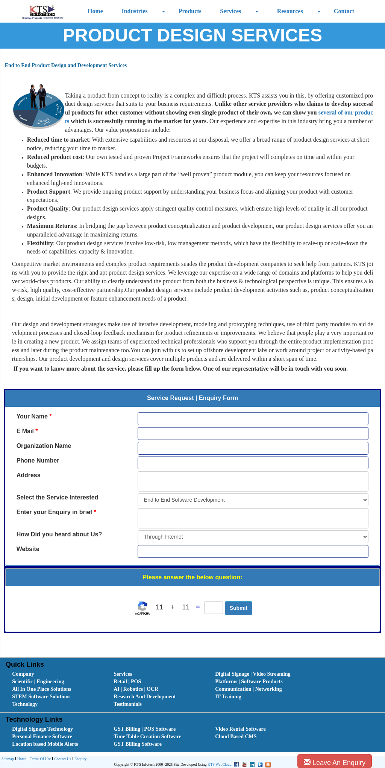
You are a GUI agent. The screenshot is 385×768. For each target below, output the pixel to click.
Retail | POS (127, 681)
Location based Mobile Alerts (45, 744)
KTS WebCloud (220, 764)
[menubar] (194, 689)
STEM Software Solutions (41, 696)
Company (23, 674)
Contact (344, 11)
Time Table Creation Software (147, 736)
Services (230, 11)
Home (95, 11)
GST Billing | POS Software (145, 729)
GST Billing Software (138, 744)
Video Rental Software (240, 729)
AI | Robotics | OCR (136, 689)
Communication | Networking (248, 689)
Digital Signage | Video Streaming (252, 674)
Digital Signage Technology (42, 729)
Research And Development (145, 696)
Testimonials (128, 704)
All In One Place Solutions (41, 689)
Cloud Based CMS (235, 736)
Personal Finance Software (42, 736)
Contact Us (61, 759)
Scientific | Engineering (38, 681)
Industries (134, 11)
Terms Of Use (39, 759)
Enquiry (79, 759)
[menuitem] (54, 674)
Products (190, 11)
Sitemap (8, 759)
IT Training (228, 696)
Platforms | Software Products (248, 681)
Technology (25, 704)
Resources (290, 11)
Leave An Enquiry (334, 762)
